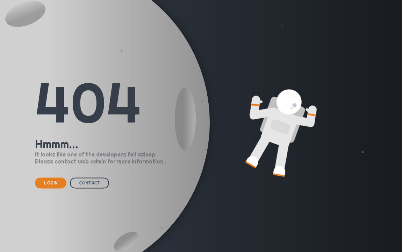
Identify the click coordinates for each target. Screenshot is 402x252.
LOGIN (50, 183)
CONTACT (89, 183)
